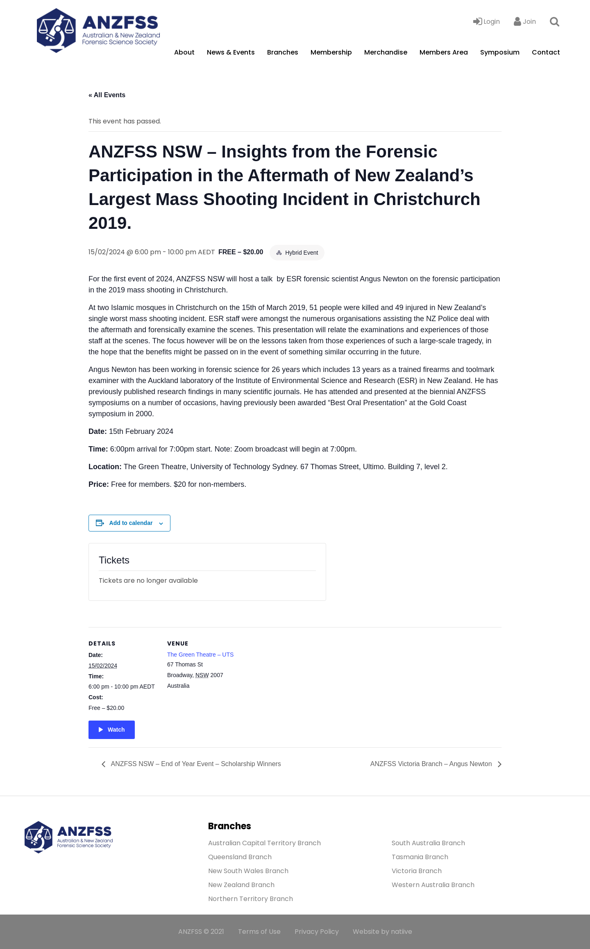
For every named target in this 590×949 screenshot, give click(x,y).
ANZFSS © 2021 (201, 931)
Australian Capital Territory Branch (264, 843)
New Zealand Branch (241, 885)
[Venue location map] (289, 684)
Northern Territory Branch (250, 898)
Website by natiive (382, 931)
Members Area (444, 52)
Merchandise (385, 52)
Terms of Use (259, 931)
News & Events (231, 52)
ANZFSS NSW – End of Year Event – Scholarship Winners (195, 763)
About (184, 52)
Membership (331, 52)
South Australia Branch (428, 843)
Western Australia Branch (433, 885)
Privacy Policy (317, 931)
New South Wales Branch (248, 871)
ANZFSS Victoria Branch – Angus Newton (432, 763)
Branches (282, 52)
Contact (546, 52)
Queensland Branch (240, 857)
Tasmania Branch (420, 857)
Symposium (500, 52)
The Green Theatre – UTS (200, 654)
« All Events (106, 94)
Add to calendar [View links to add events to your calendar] (131, 523)
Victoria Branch (417, 871)
